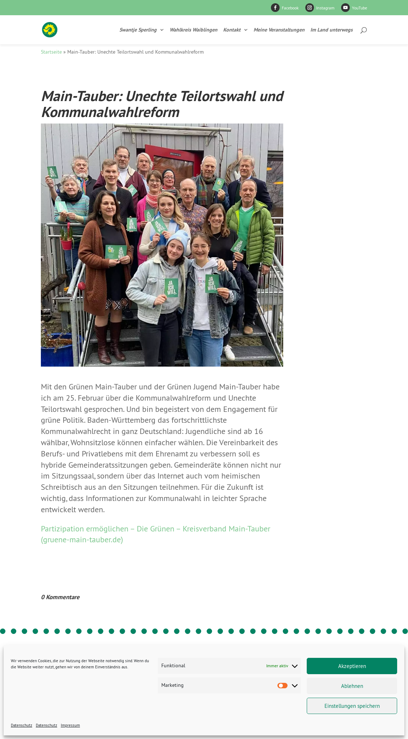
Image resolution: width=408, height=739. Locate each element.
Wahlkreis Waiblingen (193, 30)
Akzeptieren (352, 666)
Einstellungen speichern (352, 705)
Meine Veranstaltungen (279, 30)
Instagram (325, 8)
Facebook (290, 8)
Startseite (51, 52)
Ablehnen (352, 685)
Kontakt (232, 30)
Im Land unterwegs (331, 30)
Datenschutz (21, 725)
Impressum (70, 725)
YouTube (359, 8)
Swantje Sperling (138, 30)
